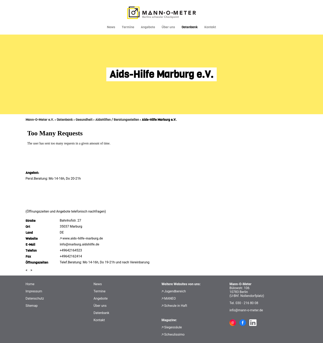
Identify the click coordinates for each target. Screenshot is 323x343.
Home (30, 284)
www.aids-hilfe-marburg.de (82, 238)
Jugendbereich (175, 291)
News (111, 27)
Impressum (34, 291)
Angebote (148, 27)
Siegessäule (173, 327)
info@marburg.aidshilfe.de (79, 244)
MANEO (170, 298)
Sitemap (32, 306)
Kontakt (210, 27)
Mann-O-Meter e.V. (40, 119)
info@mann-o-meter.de (246, 310)
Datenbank (189, 27)
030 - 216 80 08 (246, 303)
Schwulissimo (174, 334)
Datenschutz (35, 298)
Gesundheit (84, 119)
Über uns (168, 27)
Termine (128, 27)
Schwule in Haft (175, 306)
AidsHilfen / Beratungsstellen (117, 119)
